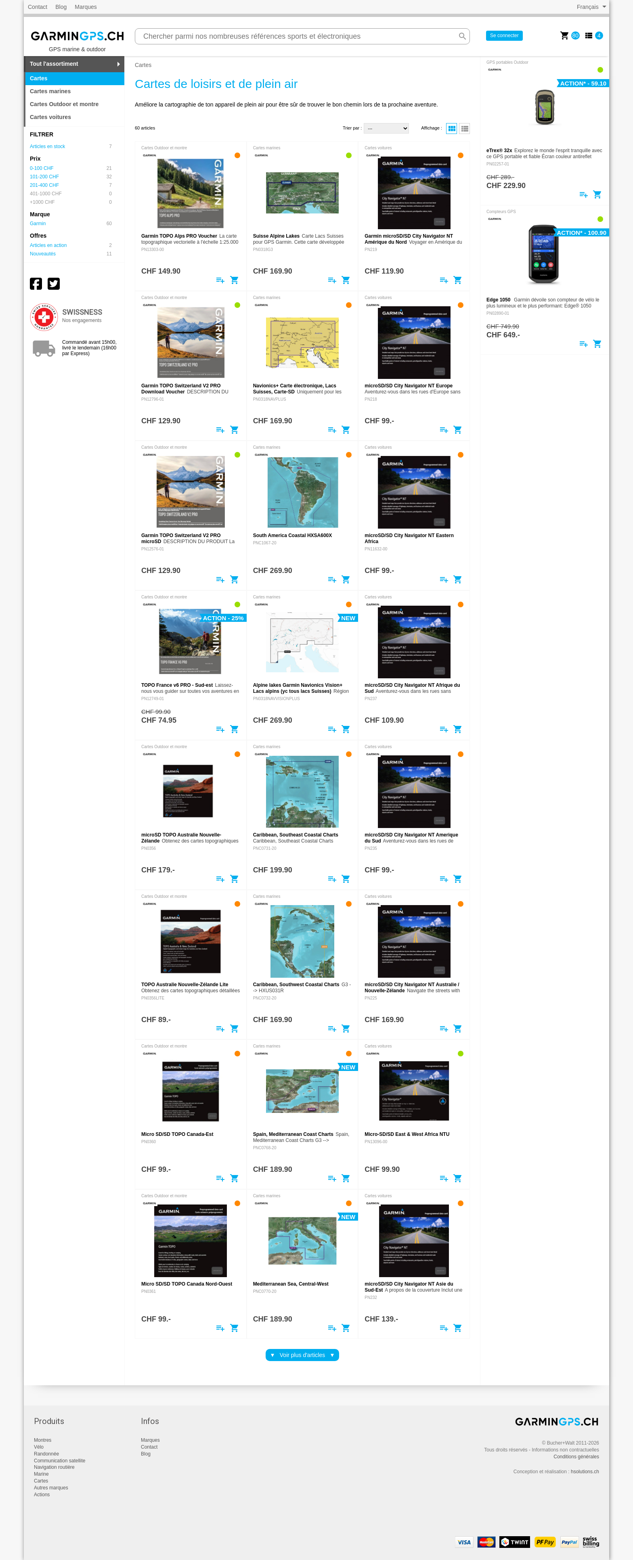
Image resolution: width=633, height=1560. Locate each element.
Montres (42, 1440)
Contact (37, 7)
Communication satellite (59, 1461)
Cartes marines (50, 91)
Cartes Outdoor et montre (64, 104)
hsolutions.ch (585, 1471)
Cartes (41, 1481)
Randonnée (46, 1454)
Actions (42, 1494)
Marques (85, 7)
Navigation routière (54, 1467)
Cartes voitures (50, 117)
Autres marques (51, 1488)
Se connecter (504, 35)
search (462, 36)
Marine (41, 1474)
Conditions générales (576, 1457)
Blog (61, 7)
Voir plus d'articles (302, 1355)
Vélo (39, 1447)
